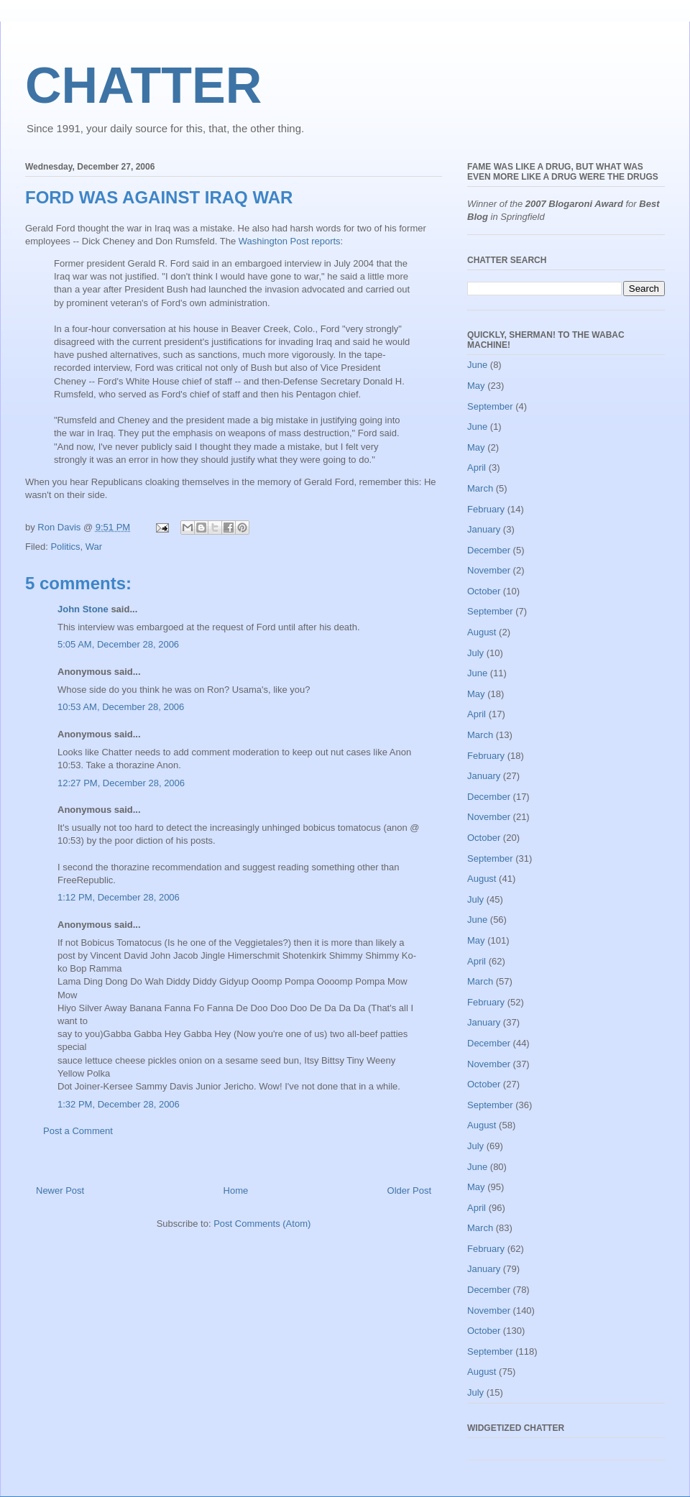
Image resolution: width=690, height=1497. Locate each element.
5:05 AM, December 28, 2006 (118, 644)
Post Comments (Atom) (261, 1223)
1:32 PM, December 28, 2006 (119, 1104)
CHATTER (143, 85)
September (490, 406)
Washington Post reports (290, 241)
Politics (65, 546)
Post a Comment (78, 1130)
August (481, 632)
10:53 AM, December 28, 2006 (121, 706)
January (483, 529)
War (94, 546)
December (488, 550)
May (476, 385)
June (477, 364)
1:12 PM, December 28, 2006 (119, 897)
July (475, 653)
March (480, 488)
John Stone (83, 609)
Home (236, 1190)
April (476, 467)
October (483, 591)
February (486, 509)
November (488, 570)
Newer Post (60, 1190)
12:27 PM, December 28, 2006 (121, 783)
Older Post (409, 1190)
